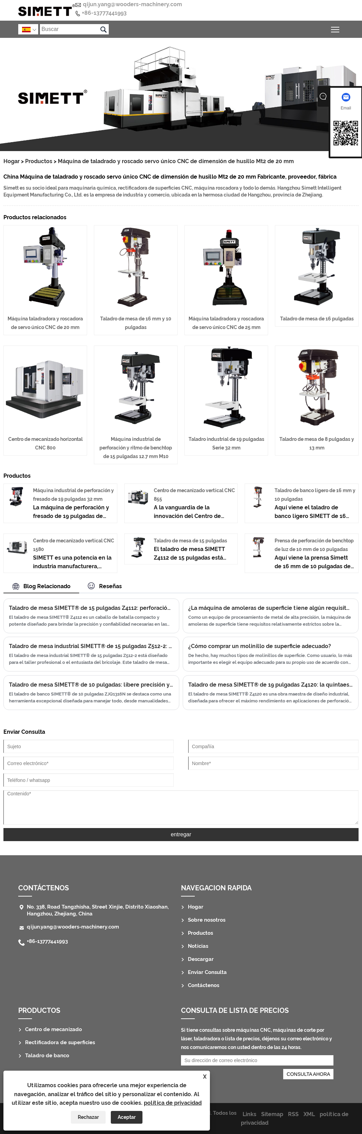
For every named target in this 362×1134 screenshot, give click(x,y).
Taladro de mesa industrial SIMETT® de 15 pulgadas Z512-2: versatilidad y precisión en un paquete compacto (91, 646)
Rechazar (88, 1117)
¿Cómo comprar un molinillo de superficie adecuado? (259, 646)
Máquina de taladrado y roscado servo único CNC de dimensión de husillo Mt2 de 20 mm (176, 161)
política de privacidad (173, 1103)
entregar (181, 834)
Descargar (201, 959)
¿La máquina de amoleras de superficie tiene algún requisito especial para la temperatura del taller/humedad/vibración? (270, 608)
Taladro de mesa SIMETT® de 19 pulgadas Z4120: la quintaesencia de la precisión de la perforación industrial (270, 684)
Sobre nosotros (206, 920)
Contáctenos (43, 888)
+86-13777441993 (104, 13)
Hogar (11, 161)
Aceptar (127, 1117)
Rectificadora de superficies (60, 1042)
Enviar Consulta (207, 972)
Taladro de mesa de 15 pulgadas (190, 540)
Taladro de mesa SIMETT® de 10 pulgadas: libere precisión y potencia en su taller (91, 684)
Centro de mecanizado (53, 1029)
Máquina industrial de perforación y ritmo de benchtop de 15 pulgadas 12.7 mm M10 (135, 447)
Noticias (198, 946)
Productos (38, 161)
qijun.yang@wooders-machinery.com (132, 4)
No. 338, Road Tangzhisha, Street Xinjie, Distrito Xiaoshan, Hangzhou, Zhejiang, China (98, 910)
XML (309, 1114)
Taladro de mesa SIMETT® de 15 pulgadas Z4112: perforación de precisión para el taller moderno (91, 608)
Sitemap (272, 1114)
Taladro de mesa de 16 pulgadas (317, 318)
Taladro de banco (47, 1055)
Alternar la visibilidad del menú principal (335, 28)
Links (249, 1114)
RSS (293, 1114)
